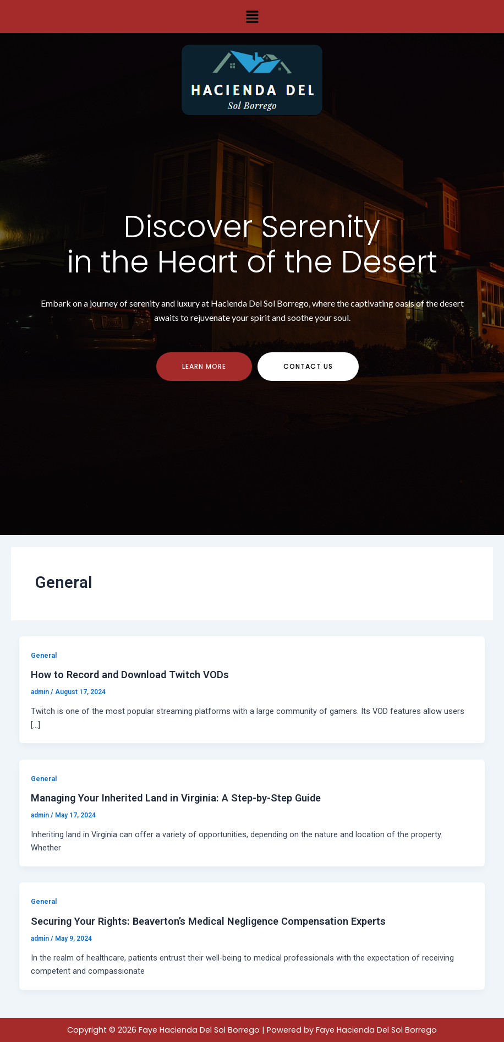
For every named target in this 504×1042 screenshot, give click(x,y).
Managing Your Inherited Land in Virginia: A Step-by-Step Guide (176, 798)
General (44, 655)
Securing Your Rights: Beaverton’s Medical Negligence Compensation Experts (208, 921)
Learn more (204, 366)
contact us (308, 366)
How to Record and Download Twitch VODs (130, 674)
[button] (252, 17)
